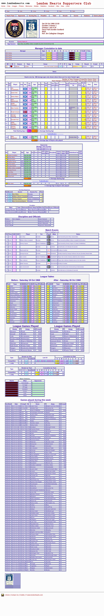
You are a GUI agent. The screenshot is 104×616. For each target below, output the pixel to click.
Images (14, 6)
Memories (29, 6)
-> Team (73, 11)
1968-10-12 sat (89, 115)
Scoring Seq (33, 15)
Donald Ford (15, 119)
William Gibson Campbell (14, 167)
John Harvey (9, 53)
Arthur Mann (15, 96)
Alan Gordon (15, 108)
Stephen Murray (12, 161)
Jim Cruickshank (15, 88)
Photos (21, 6)
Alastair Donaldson (12, 155)
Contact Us (14, 595)
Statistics (43, 6)
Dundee (27, 66)
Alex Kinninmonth (12, 174)
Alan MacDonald (14, 100)
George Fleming (13, 115)
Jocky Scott (11, 176)
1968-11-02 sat (95, 88)
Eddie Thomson (14, 104)
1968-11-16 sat (95, 108)
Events (76, 15)
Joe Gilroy (10, 172)
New (62, 6)
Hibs (57, 6)
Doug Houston (11, 159)
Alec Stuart (11, 183)
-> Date (60, 11)
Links (67, 6)
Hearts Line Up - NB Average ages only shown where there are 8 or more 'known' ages (52, 77)
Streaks (65, 15)
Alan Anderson (14, 137)
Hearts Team (10, 15)
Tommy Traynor (13, 127)
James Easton (11, 163)
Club (8, 6)
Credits (22, 595)
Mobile (36, 6)
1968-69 (17, 66)
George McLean (12, 170)
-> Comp (47, 11)
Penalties (44, 15)
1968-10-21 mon (89, 88)
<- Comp (34, 11)
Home (3, 6)
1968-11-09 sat (95, 111)
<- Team (7, 11)
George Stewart (12, 165)
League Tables (47, 276)
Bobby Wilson (11, 157)
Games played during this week (36, 400)
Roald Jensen (15, 112)
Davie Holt (14, 92)
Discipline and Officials (29, 216)
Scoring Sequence (24, 189)
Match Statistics (25, 378)
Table (54, 15)
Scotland (51, 6)
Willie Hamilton (13, 123)
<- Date (20, 11)
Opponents (21, 15)
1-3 (60, 66)
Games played (98, 15)
